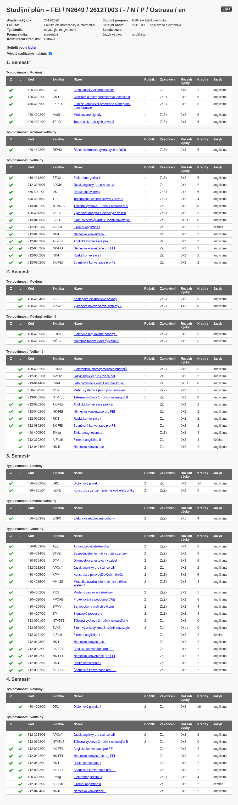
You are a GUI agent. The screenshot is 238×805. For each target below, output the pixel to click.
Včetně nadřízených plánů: (27, 53)
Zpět (226, 9)
